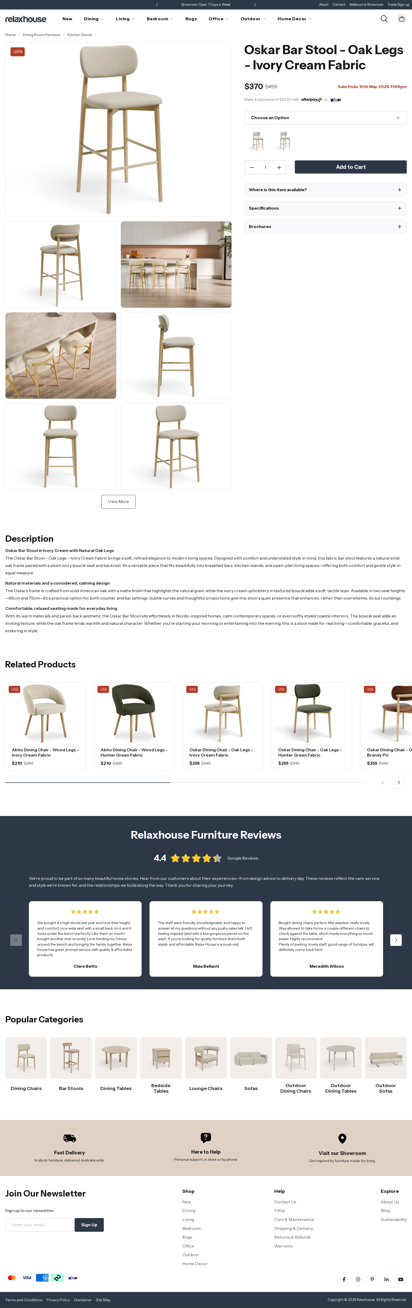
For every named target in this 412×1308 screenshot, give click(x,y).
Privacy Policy (58, 1300)
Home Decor (195, 1263)
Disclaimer (83, 1300)
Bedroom (191, 1228)
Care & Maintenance (294, 1219)
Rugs (187, 1237)
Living (188, 1219)
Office (188, 1246)
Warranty (283, 1246)
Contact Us (285, 1201)
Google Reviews (242, 864)
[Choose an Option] (325, 118)
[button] (255, 5)
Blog (385, 1210)
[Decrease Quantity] (251, 167)
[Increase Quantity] (279, 167)
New (186, 1201)
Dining (188, 1210)
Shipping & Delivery (293, 1228)
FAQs (279, 1210)
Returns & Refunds (292, 1237)
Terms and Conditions (23, 1300)
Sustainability (394, 1219)
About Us (390, 1201)
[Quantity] (265, 167)
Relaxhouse (365, 1300)
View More (118, 501)
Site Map (103, 1300)
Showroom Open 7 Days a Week (206, 5)
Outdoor (190, 1254)
